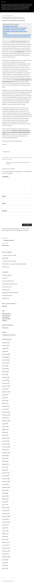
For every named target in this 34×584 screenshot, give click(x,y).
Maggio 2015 (5, 464)
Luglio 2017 (5, 397)
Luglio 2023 (5, 348)
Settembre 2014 (6, 487)
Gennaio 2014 (5, 510)
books (3, 278)
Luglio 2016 (5, 423)
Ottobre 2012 (5, 554)
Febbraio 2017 (5, 406)
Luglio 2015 (5, 458)
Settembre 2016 (6, 420)
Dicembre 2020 (6, 354)
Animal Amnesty (6, 318)
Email (4, 203)
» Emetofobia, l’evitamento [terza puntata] (14, 29)
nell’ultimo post (14, 41)
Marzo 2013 (5, 539)
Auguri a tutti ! (5, 266)
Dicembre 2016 (6, 412)
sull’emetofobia (22, 41)
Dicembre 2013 (6, 513)
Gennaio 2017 (5, 409)
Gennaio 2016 (5, 441)
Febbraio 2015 (5, 473)
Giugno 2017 (5, 400)
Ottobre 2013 (5, 519)
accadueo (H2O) (6, 275)
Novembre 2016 (6, 415)
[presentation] (11, 220)
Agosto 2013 (5, 525)
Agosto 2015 (5, 455)
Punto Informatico (6, 315)
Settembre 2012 (6, 556)
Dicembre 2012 (6, 548)
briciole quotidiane (6, 281)
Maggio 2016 (5, 429)
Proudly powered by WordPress (8, 581)
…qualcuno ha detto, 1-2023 (9, 261)
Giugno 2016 (5, 426)
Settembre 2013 (6, 522)
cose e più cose (6, 286)
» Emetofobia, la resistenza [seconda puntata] (15, 27)
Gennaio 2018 (5, 380)
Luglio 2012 (5, 562)
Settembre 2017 (6, 391)
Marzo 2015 (5, 470)
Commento (5, 176)
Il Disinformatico (6, 313)
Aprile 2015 (5, 467)
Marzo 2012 (5, 568)
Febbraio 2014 (5, 507)
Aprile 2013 (5, 536)
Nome (4, 196)
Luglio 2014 (5, 493)
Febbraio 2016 (5, 438)
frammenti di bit (6, 295)
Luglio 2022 (5, 351)
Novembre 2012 (6, 551)
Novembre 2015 (6, 447)
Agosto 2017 (5, 394)
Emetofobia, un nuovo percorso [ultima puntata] (14, 264)
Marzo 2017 (5, 403)
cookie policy (26, 6)
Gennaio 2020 (5, 363)
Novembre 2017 (6, 386)
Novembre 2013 (6, 516)
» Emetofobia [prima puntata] (10, 26)
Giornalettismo (6, 317)
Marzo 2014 (5, 504)
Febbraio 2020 (6, 360)
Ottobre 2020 (5, 357)
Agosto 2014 (5, 490)
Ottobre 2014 (5, 484)
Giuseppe (11, 15)
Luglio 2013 (5, 528)
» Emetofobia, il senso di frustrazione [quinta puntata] (17, 35)
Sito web (4, 210)
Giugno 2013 (5, 530)
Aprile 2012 (5, 565)
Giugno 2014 (5, 496)
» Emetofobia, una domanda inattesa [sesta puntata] (16, 36)
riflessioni (4, 298)
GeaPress (4, 320)
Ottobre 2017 (5, 389)
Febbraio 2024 (6, 342)
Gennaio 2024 (5, 345)
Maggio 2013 (5, 533)
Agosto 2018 (5, 371)
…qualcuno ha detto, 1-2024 (9, 255)
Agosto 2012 (5, 559)
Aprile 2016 (5, 432)
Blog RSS (4, 306)
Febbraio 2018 (5, 377)
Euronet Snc (5, 327)
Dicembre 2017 (6, 383)
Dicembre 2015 (6, 444)
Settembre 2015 (6, 452)
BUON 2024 (5, 258)
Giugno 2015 (5, 461)
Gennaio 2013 (5, 545)
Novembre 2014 (6, 481)
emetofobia (7, 151)
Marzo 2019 (5, 365)
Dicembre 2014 (6, 478)
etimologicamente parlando (9, 292)
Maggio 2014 (5, 499)
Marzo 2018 (5, 374)
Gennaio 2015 (5, 475)
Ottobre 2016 (5, 418)
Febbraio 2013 (5, 542)
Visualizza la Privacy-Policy (9, 334)
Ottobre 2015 (5, 449)
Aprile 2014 (5, 501)
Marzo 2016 (5, 435)
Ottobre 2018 (5, 368)
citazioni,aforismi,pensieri (8, 284)
